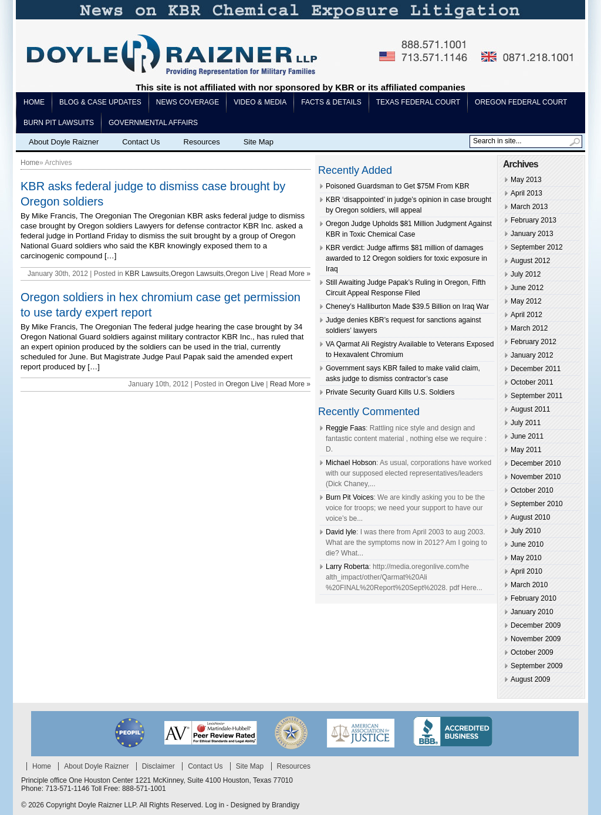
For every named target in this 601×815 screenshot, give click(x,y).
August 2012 (530, 261)
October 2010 (532, 490)
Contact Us (141, 141)
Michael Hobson (351, 463)
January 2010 (532, 612)
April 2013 (526, 193)
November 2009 (536, 639)
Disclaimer (158, 766)
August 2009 (530, 679)
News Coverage (187, 102)
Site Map (259, 141)
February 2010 (533, 598)
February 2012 (533, 342)
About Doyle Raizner (64, 141)
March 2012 (529, 328)
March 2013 (529, 207)
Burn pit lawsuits (58, 123)
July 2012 (526, 274)
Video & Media (260, 102)
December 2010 (536, 463)
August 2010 (530, 517)
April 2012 (526, 315)
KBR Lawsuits (147, 274)
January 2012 (532, 355)
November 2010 (536, 477)
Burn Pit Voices (349, 497)
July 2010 (526, 531)
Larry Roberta (347, 567)
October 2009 (532, 652)
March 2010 (529, 585)
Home (34, 102)
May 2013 (526, 180)
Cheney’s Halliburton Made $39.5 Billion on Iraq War (407, 306)
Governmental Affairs (153, 123)
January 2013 (532, 234)
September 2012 (537, 247)
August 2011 (530, 409)
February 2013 (533, 220)
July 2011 (526, 423)
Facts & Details (331, 102)
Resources (202, 141)
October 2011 (532, 382)
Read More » (290, 274)
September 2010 (537, 504)
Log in (214, 805)
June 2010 (527, 544)
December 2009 (536, 625)
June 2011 (527, 436)
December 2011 (536, 369)
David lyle (341, 532)
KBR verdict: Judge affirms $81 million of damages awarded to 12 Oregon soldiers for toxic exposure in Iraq (406, 258)
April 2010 (526, 571)
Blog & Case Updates (100, 102)
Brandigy (285, 805)
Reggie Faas (346, 428)
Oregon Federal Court (521, 102)
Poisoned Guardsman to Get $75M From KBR (398, 186)
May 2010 (526, 558)
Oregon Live (244, 274)
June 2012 (527, 288)
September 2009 (537, 666)
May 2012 (526, 301)
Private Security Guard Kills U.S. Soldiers (390, 392)
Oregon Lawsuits (197, 274)
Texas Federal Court (418, 102)
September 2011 (537, 396)
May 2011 (526, 450)
